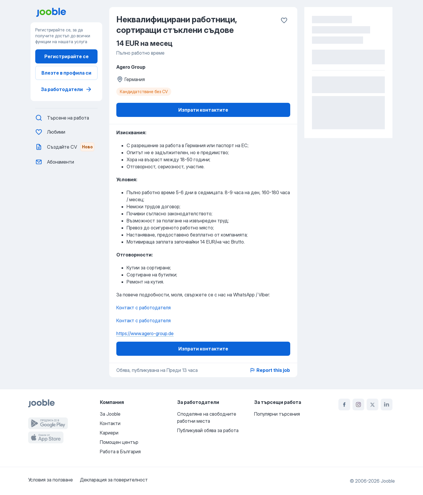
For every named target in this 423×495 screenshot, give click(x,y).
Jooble (388, 481)
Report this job (269, 370)
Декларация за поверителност (114, 480)
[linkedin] (386, 404)
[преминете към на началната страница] (68, 12)
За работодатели (66, 89)
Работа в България (120, 451)
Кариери (109, 433)
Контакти (110, 423)
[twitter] (372, 404)
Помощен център (119, 442)
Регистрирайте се (66, 56)
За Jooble (110, 414)
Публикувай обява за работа (208, 430)
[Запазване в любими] (284, 20)
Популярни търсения (277, 414)
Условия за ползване (50, 480)
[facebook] (344, 404)
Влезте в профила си (66, 73)
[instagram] (358, 404)
